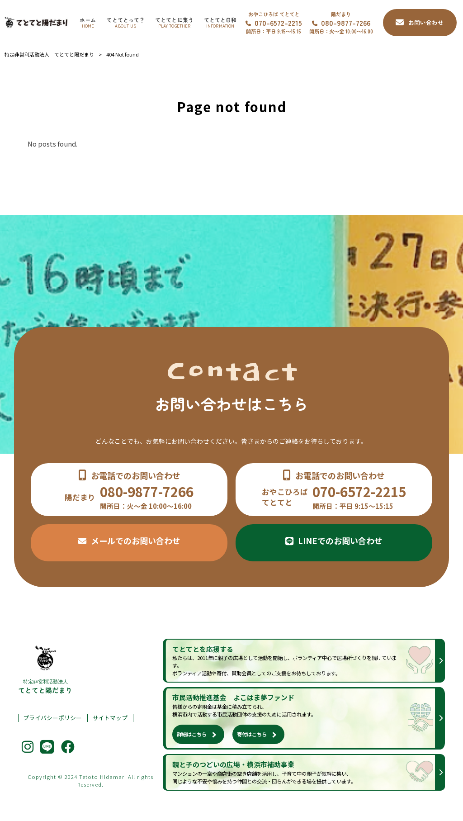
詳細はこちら (192, 734)
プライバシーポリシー (52, 718)
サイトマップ (110, 718)
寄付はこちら (252, 734)
